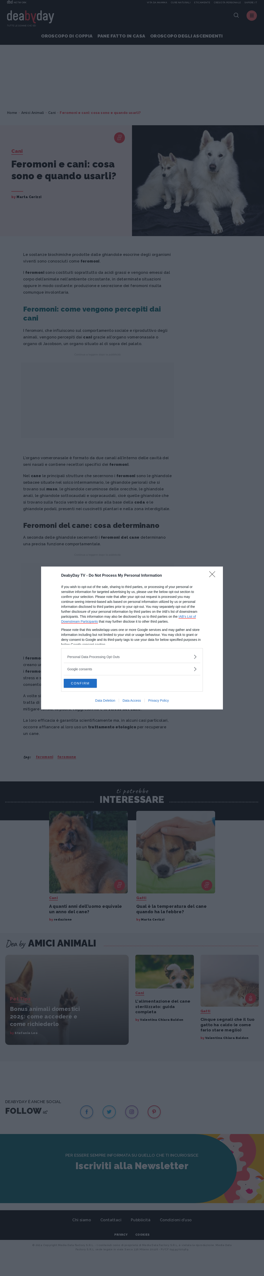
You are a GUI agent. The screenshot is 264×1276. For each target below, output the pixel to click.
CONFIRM (86, 683)
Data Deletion (105, 701)
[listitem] (132, 656)
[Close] (213, 575)
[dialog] (132, 638)
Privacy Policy (158, 701)
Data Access (132, 701)
